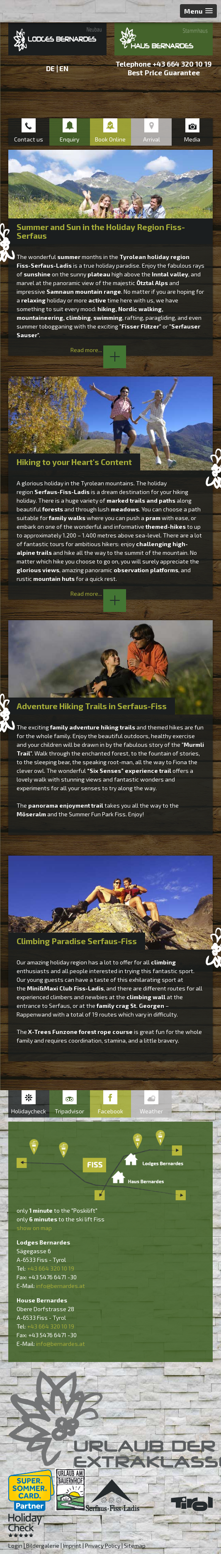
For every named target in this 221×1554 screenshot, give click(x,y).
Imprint (72, 1545)
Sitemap (135, 1545)
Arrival (151, 139)
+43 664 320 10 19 (182, 64)
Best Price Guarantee (164, 72)
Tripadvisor (69, 1111)
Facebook (110, 1111)
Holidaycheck (28, 1111)
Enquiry (69, 139)
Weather (151, 1111)
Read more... (98, 349)
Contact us (28, 139)
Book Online (110, 139)
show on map (34, 1227)
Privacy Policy (102, 1545)
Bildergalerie (42, 1545)
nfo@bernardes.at (61, 1285)
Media (192, 139)
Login (15, 1545)
